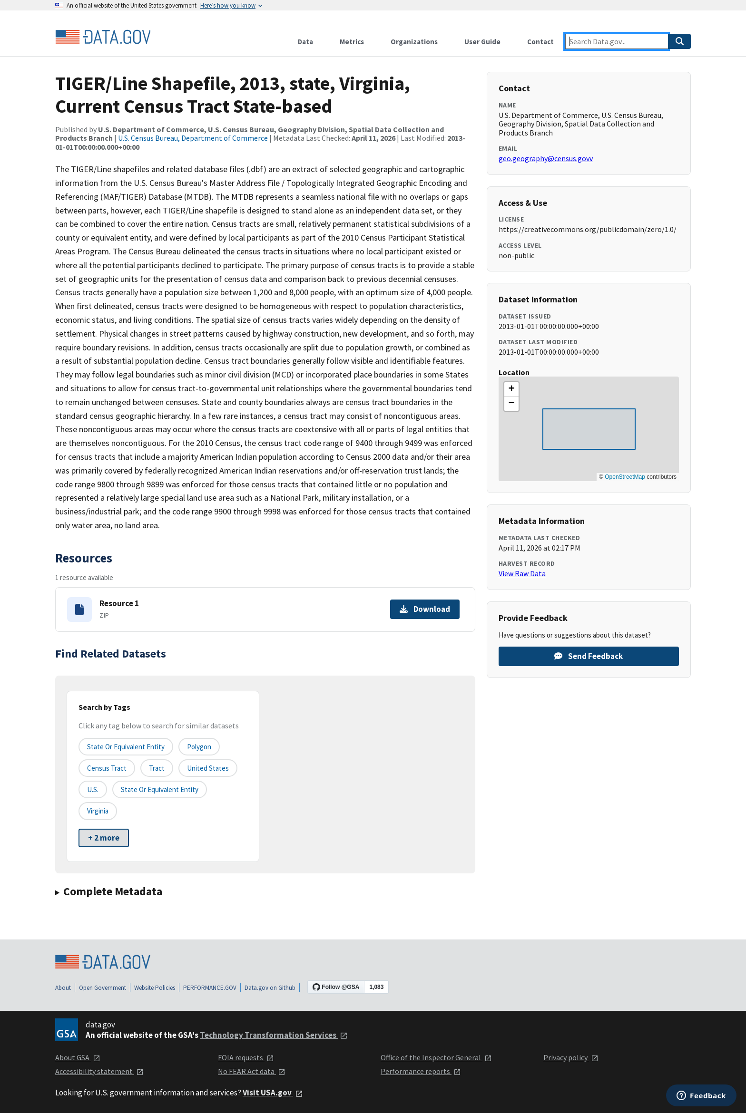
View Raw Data (522, 573)
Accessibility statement (99, 1071)
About (63, 988)
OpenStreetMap (625, 477)
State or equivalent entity (126, 746)
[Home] (102, 37)
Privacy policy (571, 1057)
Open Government (102, 988)
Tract (157, 768)
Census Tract (107, 768)
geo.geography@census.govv (546, 158)
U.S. (92, 789)
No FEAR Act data (251, 1071)
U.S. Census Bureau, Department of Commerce (193, 138)
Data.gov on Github (270, 988)
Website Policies (154, 988)
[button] (511, 389)
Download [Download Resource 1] (425, 609)
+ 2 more (103, 837)
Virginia (97, 810)
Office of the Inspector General (436, 1057)
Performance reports (421, 1071)
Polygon (199, 746)
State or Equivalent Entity (159, 789)
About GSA (77, 1057)
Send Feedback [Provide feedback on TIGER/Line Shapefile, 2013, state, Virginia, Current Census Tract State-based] (588, 656)
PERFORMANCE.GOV (209, 988)
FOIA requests (246, 1057)
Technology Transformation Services (274, 1035)
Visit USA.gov (273, 1092)
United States (208, 768)
